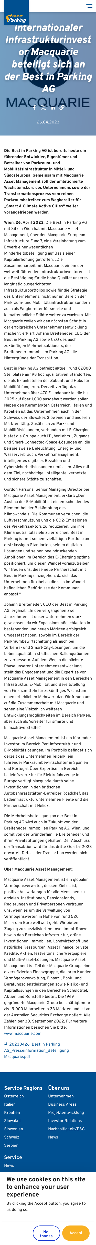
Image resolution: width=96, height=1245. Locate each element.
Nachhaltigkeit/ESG (66, 1129)
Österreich (14, 1096)
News (53, 1137)
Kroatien (12, 1112)
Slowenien (13, 1129)
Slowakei (12, 1121)
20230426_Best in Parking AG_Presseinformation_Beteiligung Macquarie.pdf (36, 1050)
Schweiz (11, 1137)
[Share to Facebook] (34, 107)
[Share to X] (43, 107)
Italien (10, 1104)
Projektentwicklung (66, 1112)
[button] (62, 107)
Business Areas (62, 1104)
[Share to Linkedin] (52, 107)
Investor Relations (65, 1121)
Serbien (11, 1145)
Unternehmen (61, 1096)
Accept (75, 1234)
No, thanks (46, 1235)
